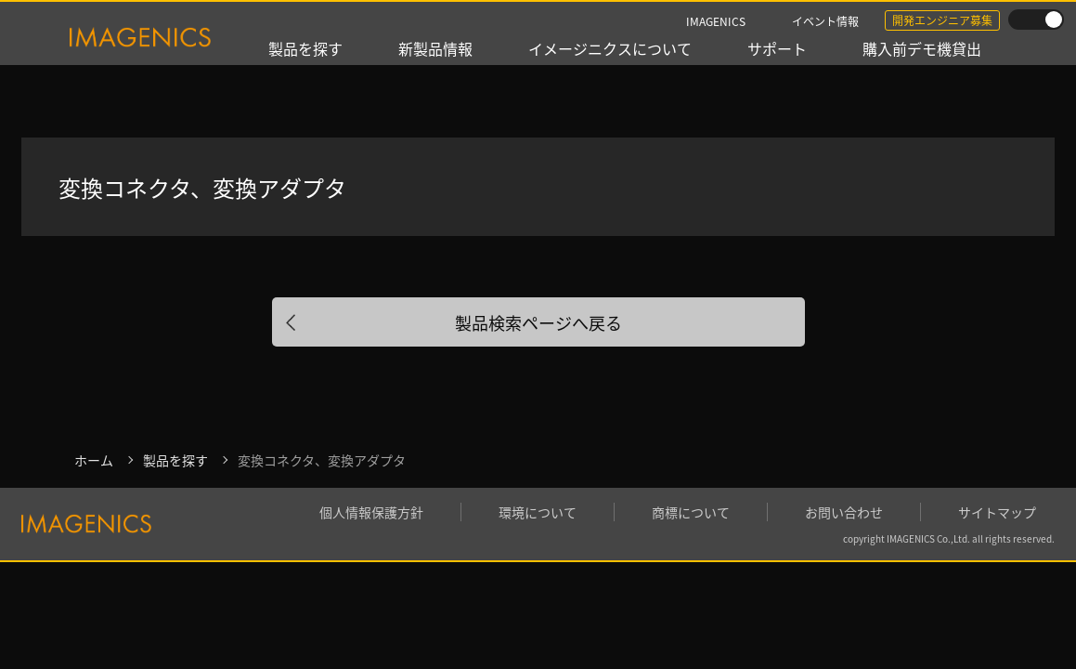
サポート (777, 48)
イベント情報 (825, 21)
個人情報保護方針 (371, 512)
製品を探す (305, 48)
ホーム (93, 460)
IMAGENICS (715, 21)
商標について (691, 512)
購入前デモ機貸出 (921, 48)
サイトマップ (997, 512)
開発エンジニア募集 (942, 20)
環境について (538, 512)
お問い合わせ (844, 512)
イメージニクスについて (610, 48)
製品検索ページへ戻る (538, 322)
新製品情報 (435, 48)
